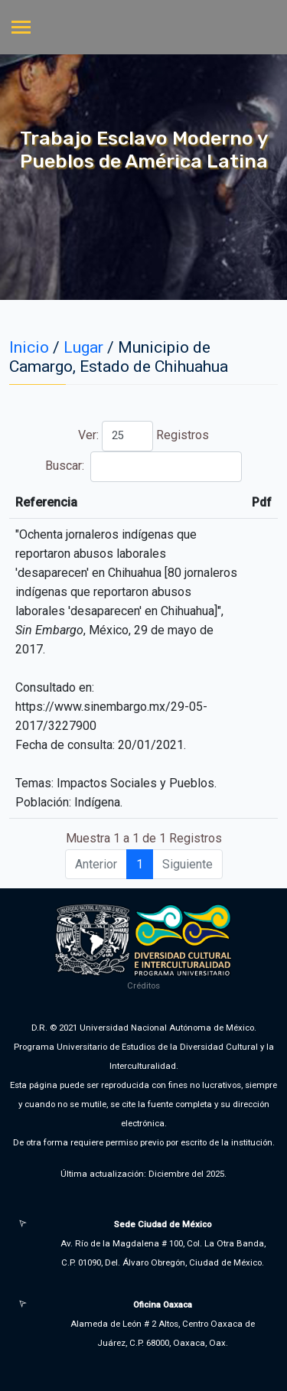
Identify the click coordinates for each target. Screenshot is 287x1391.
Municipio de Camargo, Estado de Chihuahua (118, 357)
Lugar (83, 347)
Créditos (143, 985)
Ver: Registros (143, 436)
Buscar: (143, 466)
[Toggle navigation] (21, 29)
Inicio (29, 347)
